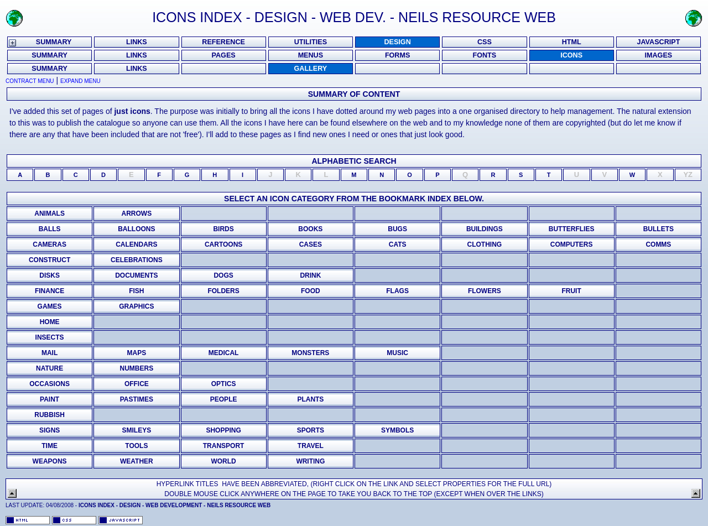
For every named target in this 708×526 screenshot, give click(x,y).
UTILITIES (310, 42)
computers (571, 244)
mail (49, 353)
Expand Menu (80, 81)
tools (136, 446)
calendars (136, 244)
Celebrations (137, 260)
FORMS (397, 55)
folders (223, 291)
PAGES (224, 55)
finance (49, 291)
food (310, 291)
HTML (571, 42)
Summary (49, 68)
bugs (397, 229)
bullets (658, 229)
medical (224, 353)
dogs (223, 275)
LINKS (136, 42)
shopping (223, 430)
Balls (50, 229)
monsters (310, 353)
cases (310, 244)
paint (49, 399)
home (50, 322)
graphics (136, 306)
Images (659, 55)
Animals (49, 213)
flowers (484, 291)
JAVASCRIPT (658, 42)
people (223, 399)
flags (397, 291)
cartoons (223, 244)
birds (223, 229)
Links (136, 68)
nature (49, 368)
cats (398, 244)
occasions (49, 384)
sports (310, 430)
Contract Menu (30, 81)
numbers (137, 368)
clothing (484, 244)
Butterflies (572, 229)
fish (136, 291)
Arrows (137, 213)
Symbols (397, 430)
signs (49, 430)
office (136, 384)
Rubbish (49, 415)
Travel (311, 446)
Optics (223, 384)
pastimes (136, 399)
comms (658, 244)
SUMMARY (54, 42)
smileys (137, 430)
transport (223, 446)
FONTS (485, 55)
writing (310, 461)
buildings (484, 229)
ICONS (571, 55)
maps (137, 353)
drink (310, 275)
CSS (484, 42)
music (397, 353)
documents (136, 275)
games (50, 306)
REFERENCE (223, 42)
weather (136, 461)
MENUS (310, 55)
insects (49, 337)
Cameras (49, 244)
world (223, 461)
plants (310, 399)
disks (49, 275)
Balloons (136, 229)
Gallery (310, 68)
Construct (49, 260)
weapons (50, 461)
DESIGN (397, 42)
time (49, 446)
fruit (571, 291)
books (310, 229)
